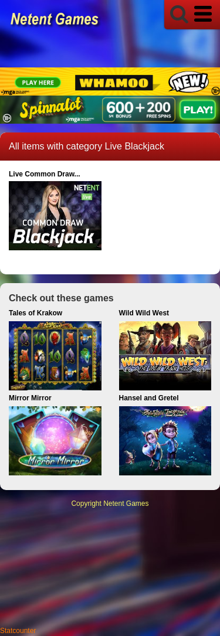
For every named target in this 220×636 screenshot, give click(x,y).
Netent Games (125, 503)
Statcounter (18, 631)
